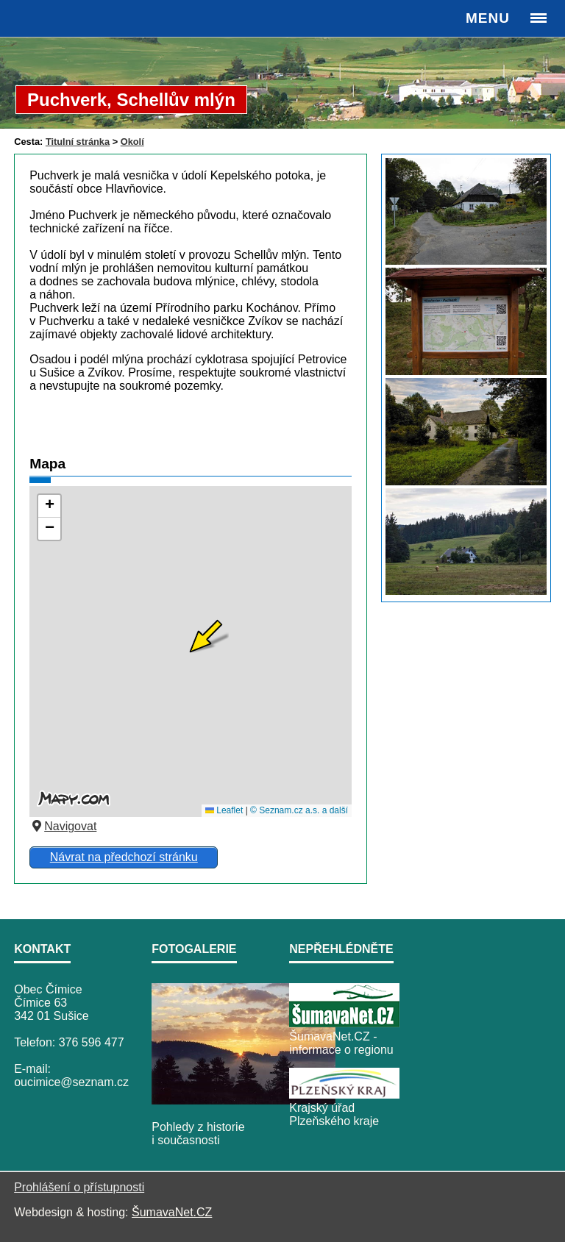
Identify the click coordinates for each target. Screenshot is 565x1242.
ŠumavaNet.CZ (172, 1212)
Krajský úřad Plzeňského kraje (334, 1114)
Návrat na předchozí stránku (124, 857)
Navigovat (62, 826)
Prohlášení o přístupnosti (79, 1187)
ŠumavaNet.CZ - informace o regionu (341, 1043)
